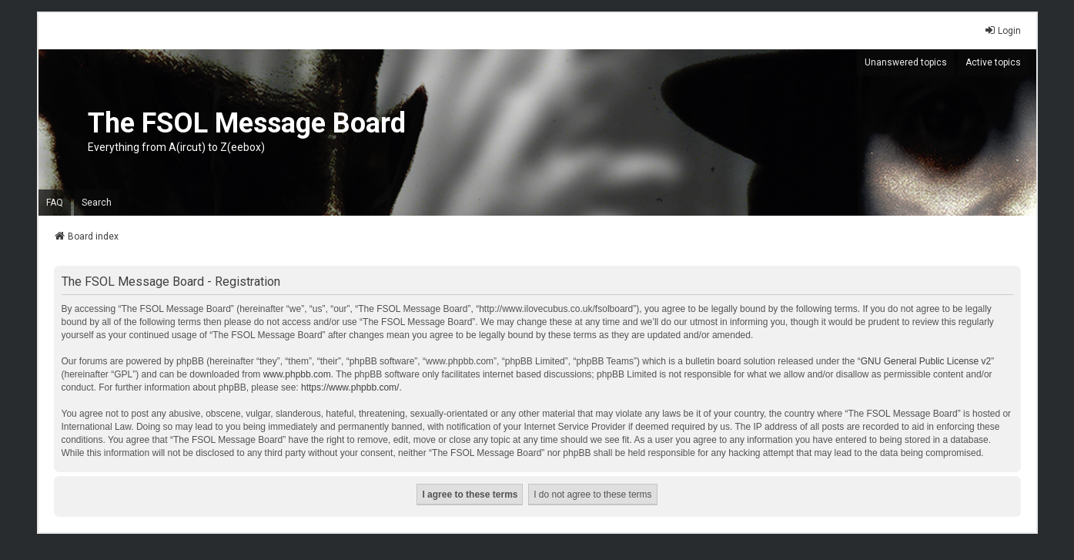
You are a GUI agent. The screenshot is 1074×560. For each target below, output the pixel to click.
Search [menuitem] (97, 202)
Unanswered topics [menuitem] (906, 62)
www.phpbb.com (297, 374)
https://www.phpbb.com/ (350, 387)
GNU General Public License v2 (926, 361)
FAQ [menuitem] (54, 202)
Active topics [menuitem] (993, 62)
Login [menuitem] (1002, 30)
